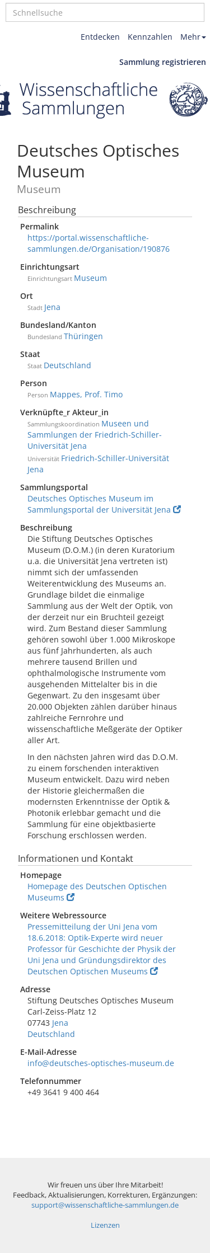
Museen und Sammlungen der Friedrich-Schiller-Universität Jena (94, 434)
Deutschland (67, 365)
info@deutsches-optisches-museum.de (100, 1063)
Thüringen (83, 336)
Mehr (193, 36)
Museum (90, 278)
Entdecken (100, 36)
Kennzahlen (150, 36)
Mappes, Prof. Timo (86, 394)
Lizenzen (105, 1225)
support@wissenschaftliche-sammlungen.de (105, 1205)
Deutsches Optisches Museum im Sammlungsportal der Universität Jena (104, 504)
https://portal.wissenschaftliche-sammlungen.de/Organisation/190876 (98, 243)
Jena (52, 307)
